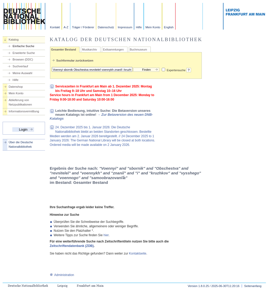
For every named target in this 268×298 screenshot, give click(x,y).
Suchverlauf (20, 66)
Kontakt (55, 27)
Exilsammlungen (113, 49)
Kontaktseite (137, 253)
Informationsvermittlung (24, 111)
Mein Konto (153, 27)
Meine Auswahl (22, 73)
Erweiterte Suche (24, 52)
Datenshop (16, 86)
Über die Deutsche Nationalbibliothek (21, 144)
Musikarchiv (89, 49)
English (169, 27)
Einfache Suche (23, 46)
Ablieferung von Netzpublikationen (20, 102)
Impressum (125, 27)
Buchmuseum (138, 49)
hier (106, 235)
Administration (62, 275)
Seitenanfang (252, 286)
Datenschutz (106, 27)
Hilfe (139, 27)
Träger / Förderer (83, 27)
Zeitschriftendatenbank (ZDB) (72, 246)
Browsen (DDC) (23, 59)
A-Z (66, 27)
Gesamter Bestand (63, 49)
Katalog (14, 39)
